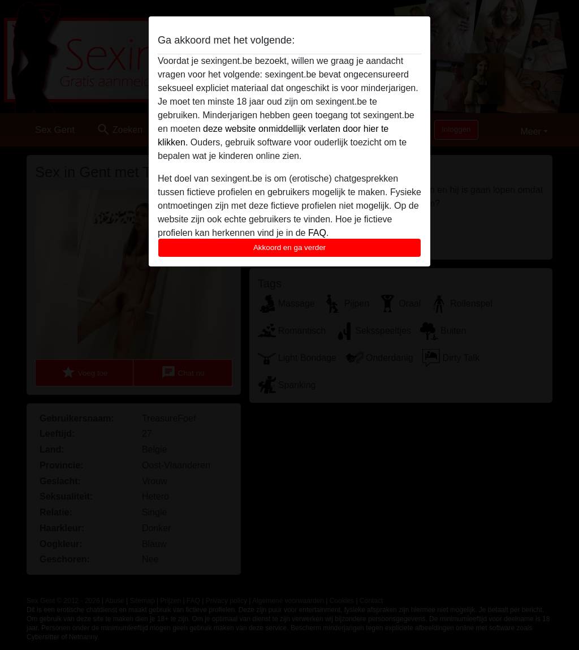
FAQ (317, 233)
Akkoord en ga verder (289, 247)
